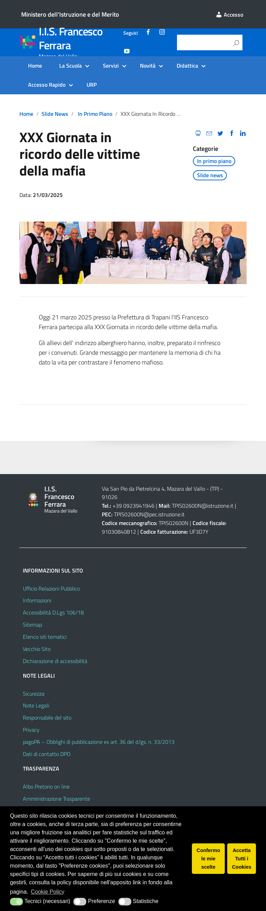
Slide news (55, 114)
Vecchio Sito (37, 649)
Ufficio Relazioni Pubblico (51, 588)
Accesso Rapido (46, 84)
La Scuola (70, 65)
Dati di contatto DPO (47, 754)
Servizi (111, 65)
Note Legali (36, 705)
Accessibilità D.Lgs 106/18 (53, 612)
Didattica (187, 65)
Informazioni (37, 600)
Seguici (130, 33)
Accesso (229, 14)
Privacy (31, 729)
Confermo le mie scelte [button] (208, 859)
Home (35, 65)
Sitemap (32, 624)
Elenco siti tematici (44, 637)
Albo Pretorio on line (46, 786)
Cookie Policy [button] (47, 892)
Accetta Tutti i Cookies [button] (241, 859)
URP (92, 84)
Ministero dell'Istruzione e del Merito (70, 14)
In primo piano (95, 114)
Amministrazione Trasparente (56, 798)
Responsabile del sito (47, 717)
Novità (148, 65)
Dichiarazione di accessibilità (55, 661)
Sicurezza (33, 693)
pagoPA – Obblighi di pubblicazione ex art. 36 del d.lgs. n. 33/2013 (99, 742)
